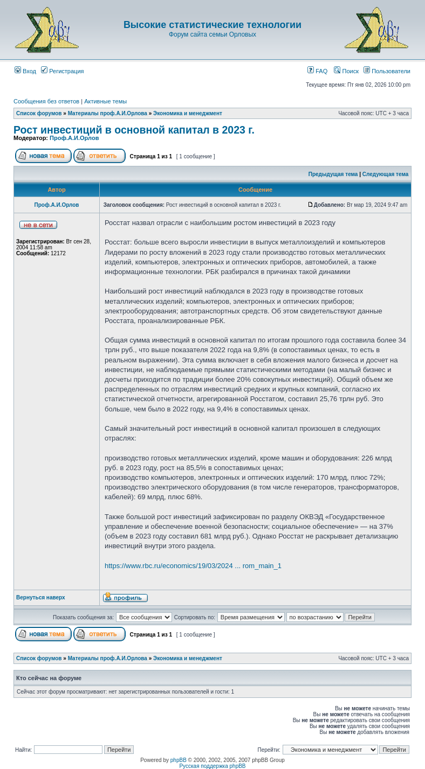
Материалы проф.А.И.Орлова (107, 113)
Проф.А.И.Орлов (74, 138)
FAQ (317, 71)
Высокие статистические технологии (212, 24)
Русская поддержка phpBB (212, 766)
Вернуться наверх (40, 597)
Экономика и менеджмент (187, 113)
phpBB (178, 760)
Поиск (346, 71)
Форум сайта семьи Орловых (212, 34)
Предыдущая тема (333, 174)
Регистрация (62, 71)
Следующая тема (385, 174)
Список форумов (39, 113)
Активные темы (105, 101)
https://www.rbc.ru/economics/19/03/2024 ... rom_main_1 (193, 566)
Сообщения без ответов (46, 101)
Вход (25, 71)
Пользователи (387, 71)
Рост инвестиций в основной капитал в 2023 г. (134, 130)
